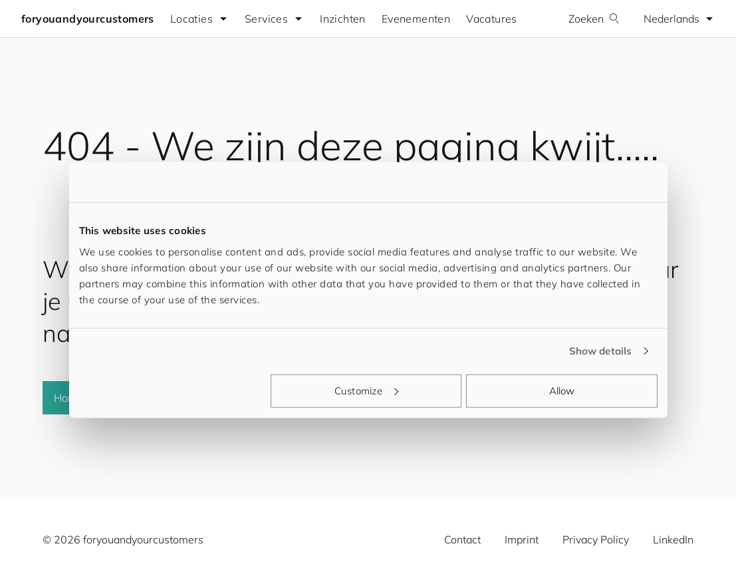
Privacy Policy (595, 539)
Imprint (522, 539)
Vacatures (491, 18)
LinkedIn (673, 539)
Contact (462, 539)
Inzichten (343, 18)
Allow (562, 390)
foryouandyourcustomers (87, 18)
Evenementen (416, 18)
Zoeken (594, 18)
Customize (366, 390)
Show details (600, 351)
